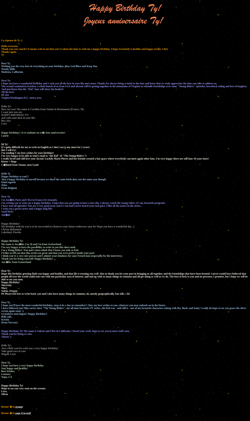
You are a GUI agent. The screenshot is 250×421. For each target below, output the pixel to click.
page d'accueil (23, 413)
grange (19, 406)
